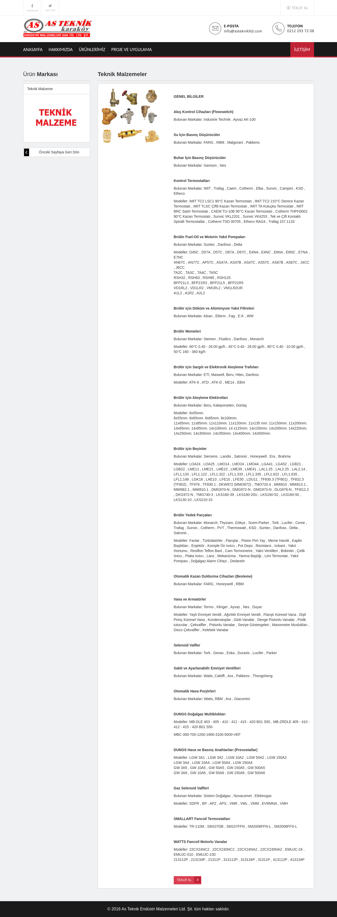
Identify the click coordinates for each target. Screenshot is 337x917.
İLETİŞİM (302, 49)
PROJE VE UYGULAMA (131, 49)
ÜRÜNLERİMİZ (92, 49)
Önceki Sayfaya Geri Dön (51, 152)
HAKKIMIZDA (61, 49)
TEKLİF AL (189, 879)
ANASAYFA (33, 49)
